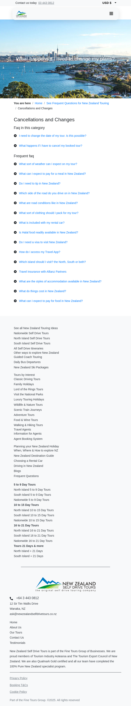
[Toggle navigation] (111, 14)
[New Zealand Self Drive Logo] (21, 14)
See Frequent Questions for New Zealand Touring (77, 103)
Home (38, 103)
